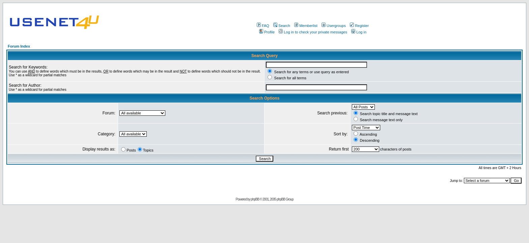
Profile (267, 32)
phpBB (255, 199)
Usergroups (334, 26)
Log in (358, 32)
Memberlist (305, 26)
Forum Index (19, 46)
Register (359, 26)
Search (281, 26)
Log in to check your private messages (313, 32)
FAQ (263, 26)
